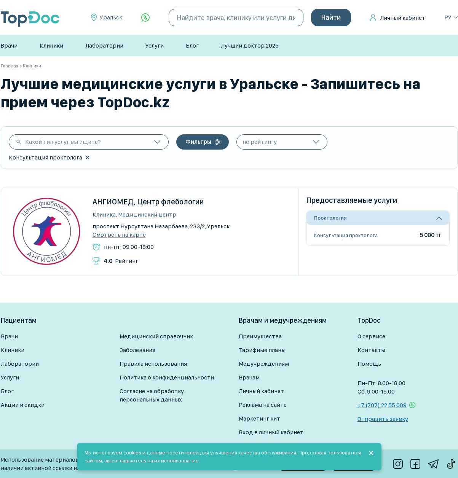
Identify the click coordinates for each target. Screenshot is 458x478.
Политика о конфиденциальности (167, 377)
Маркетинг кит (259, 418)
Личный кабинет (402, 17)
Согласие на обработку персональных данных (152, 395)
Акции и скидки (23, 404)
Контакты (371, 350)
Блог (192, 45)
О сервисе (371, 336)
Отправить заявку (382, 418)
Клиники (51, 45)
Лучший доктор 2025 (250, 45)
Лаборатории (104, 45)
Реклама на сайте (263, 404)
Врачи (9, 45)
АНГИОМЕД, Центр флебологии (148, 201)
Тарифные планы (262, 350)
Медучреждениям (264, 363)
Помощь (369, 363)
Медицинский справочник (156, 336)
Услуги (154, 45)
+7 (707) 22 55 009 (382, 405)
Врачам (249, 377)
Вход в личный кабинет (271, 432)
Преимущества (260, 336)
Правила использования (153, 363)
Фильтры (198, 141)
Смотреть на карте (119, 234)
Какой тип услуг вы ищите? (63, 141)
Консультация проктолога (346, 235)
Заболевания (137, 350)
